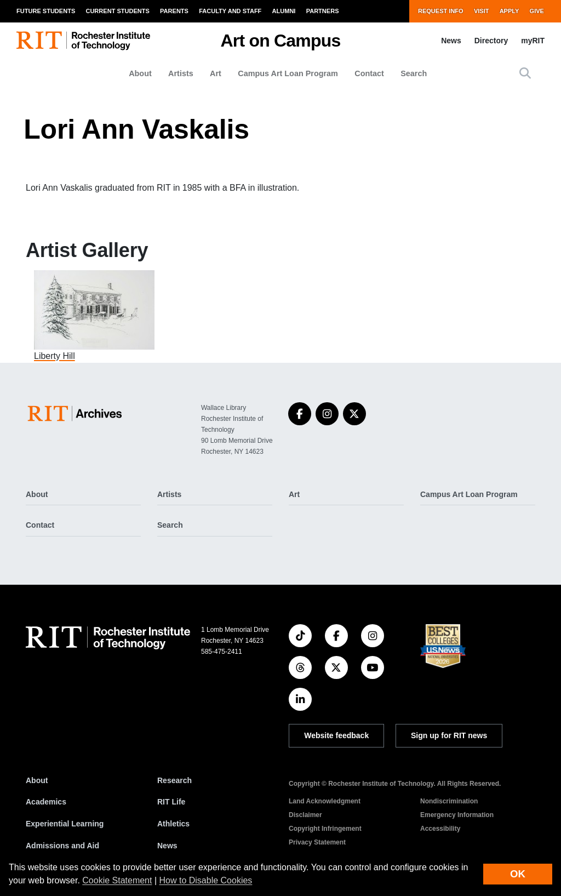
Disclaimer (305, 815)
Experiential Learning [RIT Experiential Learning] (65, 823)
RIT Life (171, 801)
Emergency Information (457, 815)
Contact (369, 73)
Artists (180, 73)
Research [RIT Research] (174, 780)
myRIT (533, 40)
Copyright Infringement (325, 828)
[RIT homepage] (83, 40)
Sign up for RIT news (449, 735)
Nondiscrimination (449, 801)
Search (413, 73)
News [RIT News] (167, 845)
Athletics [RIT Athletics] (173, 823)
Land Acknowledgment (324, 801)
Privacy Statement (317, 842)
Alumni (284, 11)
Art (215, 73)
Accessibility (440, 828)
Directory (491, 40)
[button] (525, 73)
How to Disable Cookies (206, 880)
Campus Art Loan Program (288, 73)
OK (517, 874)
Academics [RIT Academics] (46, 801)
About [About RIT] (37, 780)
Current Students (117, 11)
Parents (174, 11)
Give (537, 11)
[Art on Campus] (77, 413)
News (451, 40)
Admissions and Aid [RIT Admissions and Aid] (62, 845)
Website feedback (336, 735)
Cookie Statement (117, 880)
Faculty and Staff (230, 11)
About (140, 73)
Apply (509, 11)
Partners (322, 11)
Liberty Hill (54, 356)
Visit (481, 11)
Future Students (45, 11)
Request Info (440, 11)
